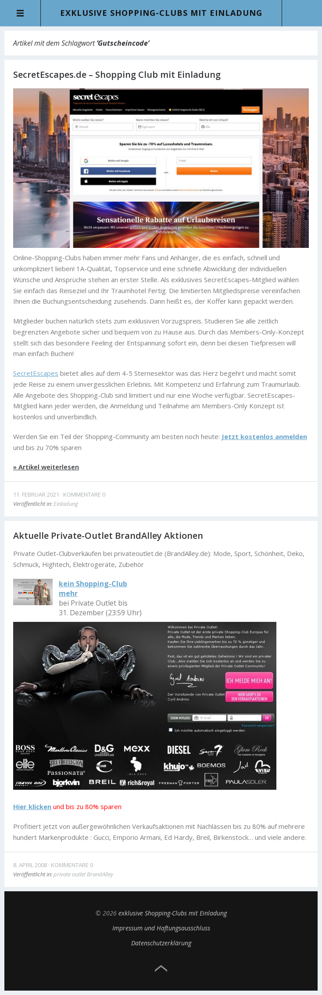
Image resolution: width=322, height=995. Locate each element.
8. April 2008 (30, 865)
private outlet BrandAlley (83, 874)
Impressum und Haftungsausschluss (161, 928)
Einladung (66, 504)
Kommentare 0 (84, 494)
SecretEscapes (35, 373)
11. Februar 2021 (36, 494)
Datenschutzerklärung (161, 943)
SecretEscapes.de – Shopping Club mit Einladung (117, 74)
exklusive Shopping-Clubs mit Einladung (161, 12)
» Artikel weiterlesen (46, 466)
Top (161, 969)
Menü (20, 13)
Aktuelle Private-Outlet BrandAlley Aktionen (108, 535)
